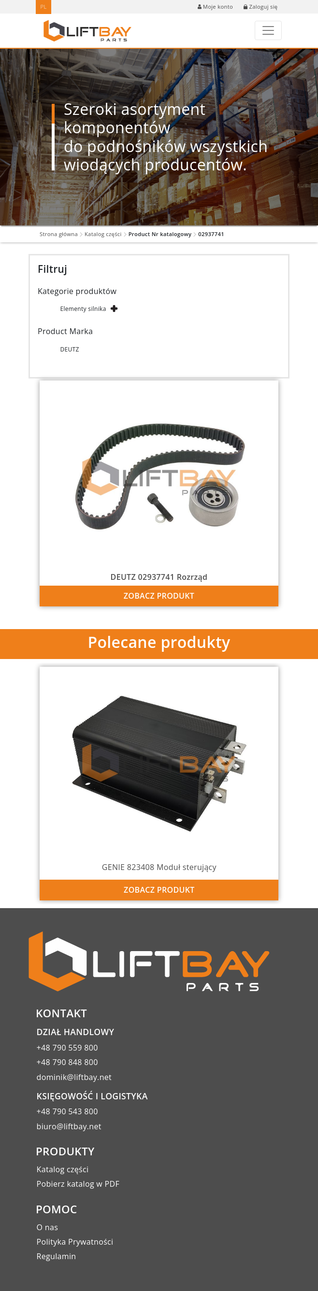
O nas (47, 1227)
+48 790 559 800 (67, 1047)
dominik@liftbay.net (74, 1077)
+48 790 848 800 (67, 1062)
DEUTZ (69, 349)
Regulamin (56, 1256)
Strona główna (59, 234)
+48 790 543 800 (67, 1111)
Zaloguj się (260, 6)
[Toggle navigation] (268, 30)
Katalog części (103, 234)
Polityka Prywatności (75, 1241)
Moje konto (215, 6)
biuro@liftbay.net (69, 1126)
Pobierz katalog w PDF (78, 1184)
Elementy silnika (83, 309)
